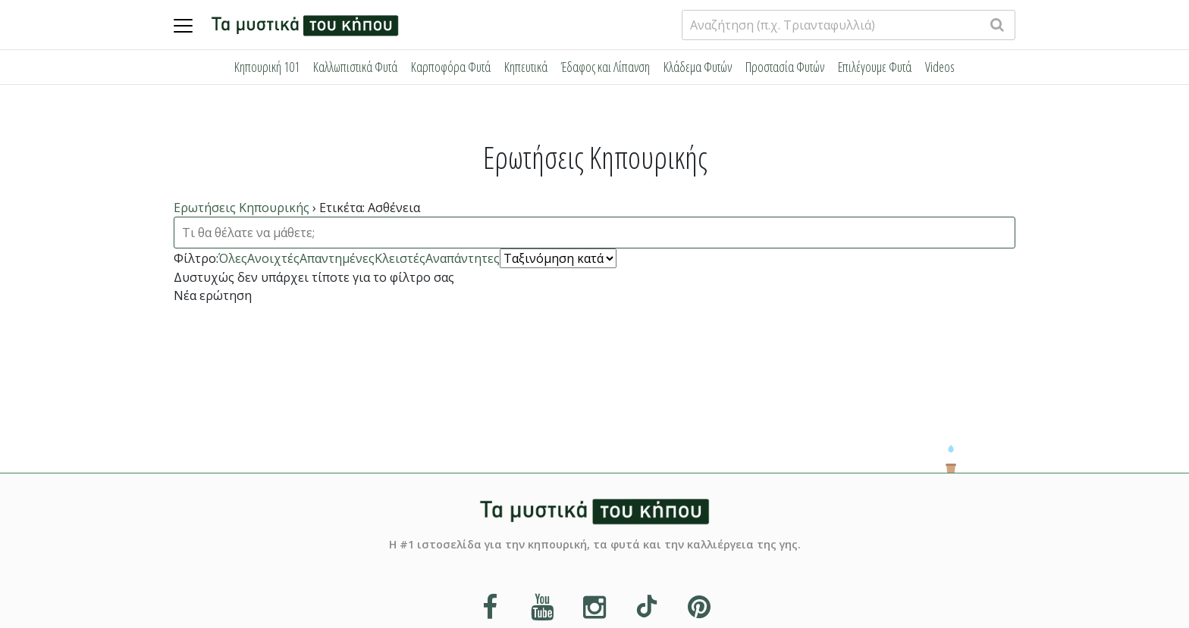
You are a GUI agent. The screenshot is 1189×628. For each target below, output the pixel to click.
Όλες (232, 258)
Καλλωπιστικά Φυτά (355, 67)
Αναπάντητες (462, 258)
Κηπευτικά (525, 67)
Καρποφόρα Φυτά (451, 67)
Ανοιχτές (273, 258)
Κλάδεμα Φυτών (698, 67)
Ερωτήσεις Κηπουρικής (241, 207)
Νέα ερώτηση (213, 295)
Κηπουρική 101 (267, 67)
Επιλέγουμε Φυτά (874, 67)
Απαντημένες (337, 258)
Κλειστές (400, 258)
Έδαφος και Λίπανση (605, 67)
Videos (940, 67)
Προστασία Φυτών (784, 67)
